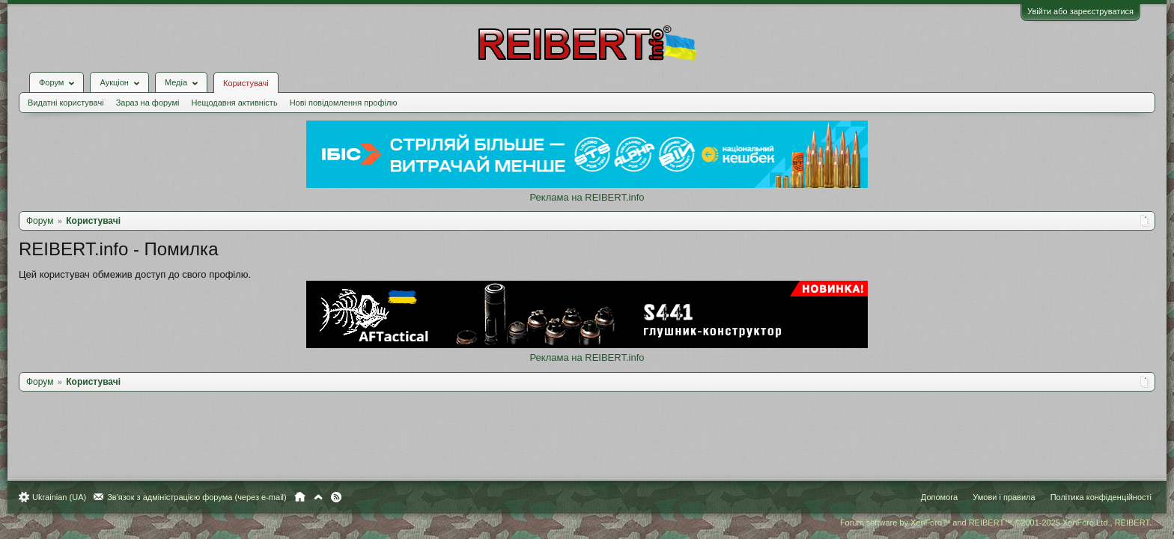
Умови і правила (996, 497)
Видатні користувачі (73, 91)
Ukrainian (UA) (67, 497)
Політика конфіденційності (1093, 497)
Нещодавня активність (241, 91)
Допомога (931, 497)
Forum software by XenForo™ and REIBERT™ (988, 522)
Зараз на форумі (155, 91)
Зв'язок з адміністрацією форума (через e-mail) (204, 497)
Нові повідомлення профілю (351, 91)
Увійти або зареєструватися (1073, 11)
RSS (343, 497)
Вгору (325, 497)
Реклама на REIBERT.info (586, 186)
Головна (307, 497)
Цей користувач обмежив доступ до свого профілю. (142, 263)
